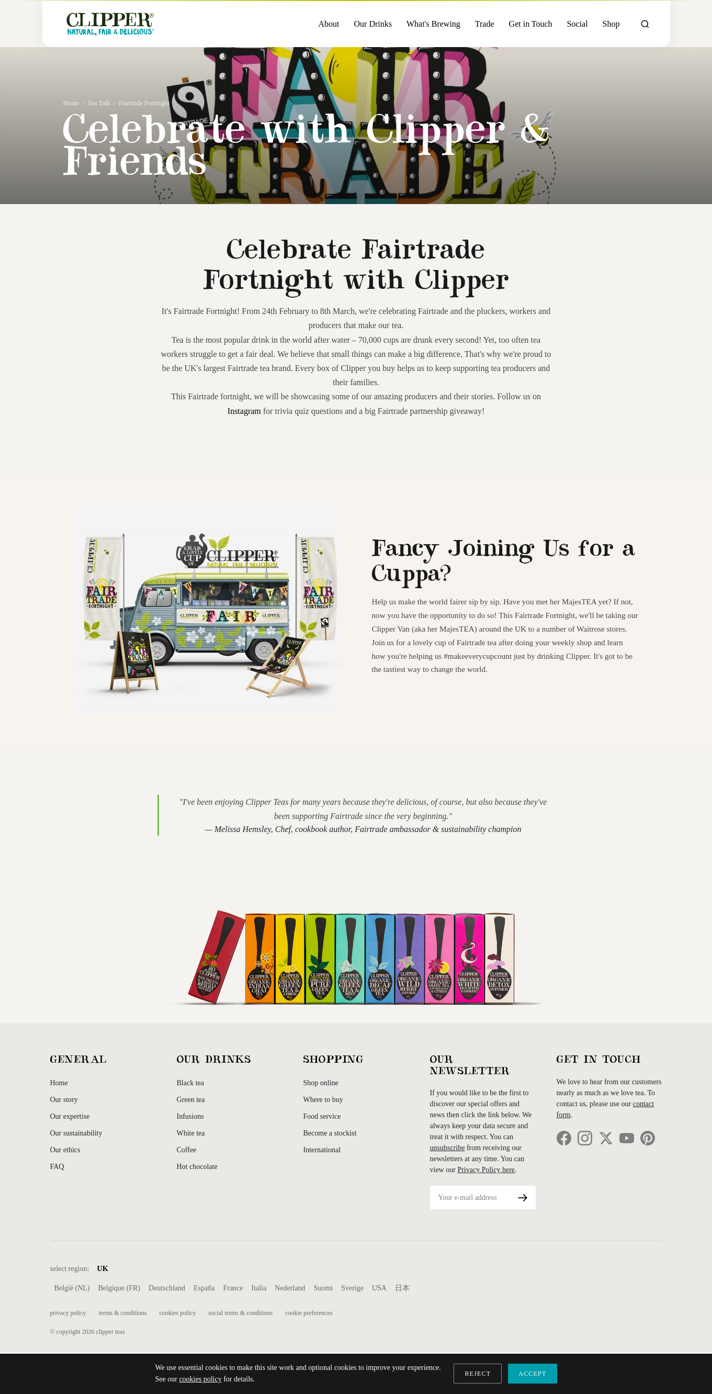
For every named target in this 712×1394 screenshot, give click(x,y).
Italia (259, 1288)
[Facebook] (564, 1138)
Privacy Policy (68, 1313)
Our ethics (65, 1150)
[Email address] (470, 1197)
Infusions (190, 1116)
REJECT (478, 1373)
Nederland (290, 1288)
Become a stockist (330, 1133)
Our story (64, 1100)
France (233, 1288)
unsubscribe (447, 1148)
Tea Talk (98, 103)
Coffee (187, 1150)
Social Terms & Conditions (240, 1313)
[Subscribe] (523, 1197)
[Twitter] (605, 1138)
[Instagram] (585, 1138)
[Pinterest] (647, 1138)
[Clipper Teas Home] (110, 24)
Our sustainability (76, 1133)
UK (102, 1269)
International (322, 1150)
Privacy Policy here (486, 1170)
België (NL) (72, 1288)
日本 (402, 1288)
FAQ (57, 1167)
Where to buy (323, 1100)
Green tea (191, 1100)
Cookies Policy (177, 1313)
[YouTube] (626, 1138)
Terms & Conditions (122, 1313)
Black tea (190, 1083)
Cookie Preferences (308, 1313)
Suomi (323, 1288)
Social (577, 23)
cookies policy (200, 1379)
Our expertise (70, 1116)
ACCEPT (532, 1373)
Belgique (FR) (119, 1288)
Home (71, 103)
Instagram (244, 411)
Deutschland (167, 1288)
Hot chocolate (197, 1167)
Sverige (352, 1288)
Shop (611, 23)
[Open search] (645, 24)
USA (379, 1288)
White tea (191, 1133)
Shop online (320, 1083)
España (204, 1288)
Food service (322, 1116)
